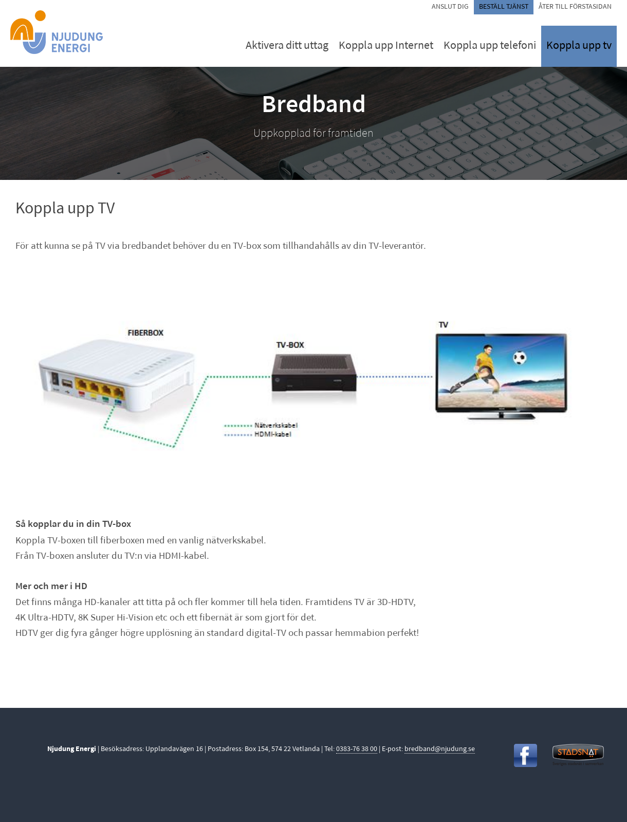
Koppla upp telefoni (490, 46)
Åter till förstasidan (575, 7)
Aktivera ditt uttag (287, 46)
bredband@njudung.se (439, 749)
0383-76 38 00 (356, 749)
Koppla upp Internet (386, 46)
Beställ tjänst (503, 7)
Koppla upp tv (579, 46)
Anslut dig (450, 7)
